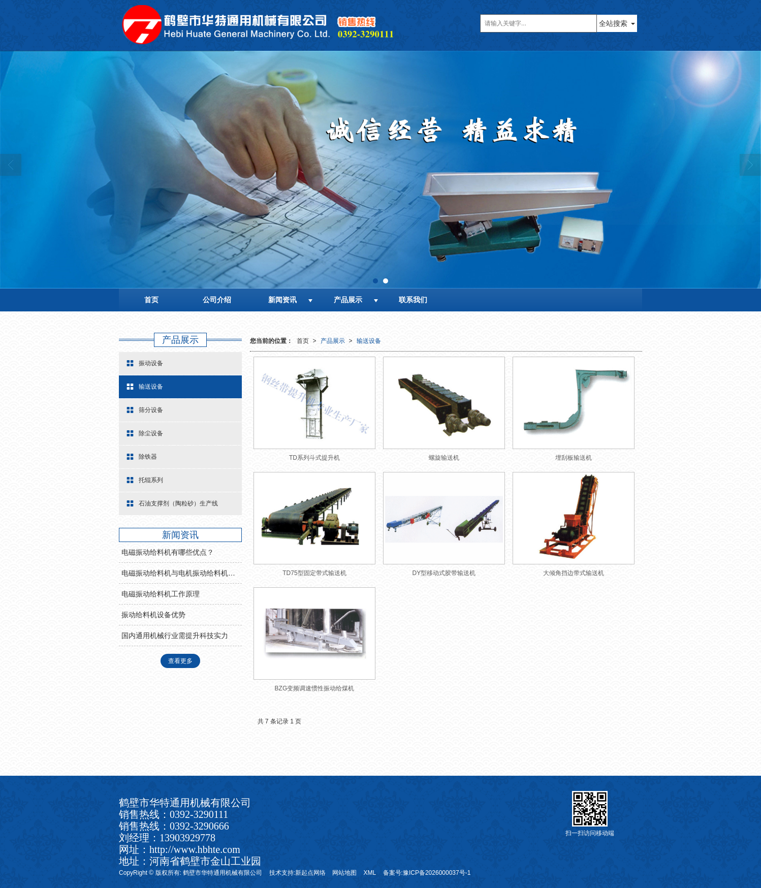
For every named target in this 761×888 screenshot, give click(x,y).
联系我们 (413, 300)
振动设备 (144, 363)
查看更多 (180, 660)
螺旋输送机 (444, 457)
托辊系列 (144, 480)
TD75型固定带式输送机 (314, 573)
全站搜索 (613, 23)
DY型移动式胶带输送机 (444, 573)
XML (370, 872)
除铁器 (141, 456)
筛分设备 (144, 410)
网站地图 (344, 872)
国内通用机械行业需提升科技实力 (174, 635)
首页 (151, 300)
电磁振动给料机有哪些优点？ (167, 552)
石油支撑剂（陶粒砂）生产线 (172, 503)
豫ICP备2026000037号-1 (436, 872)
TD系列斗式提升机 (314, 457)
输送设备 (369, 340)
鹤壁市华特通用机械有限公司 (222, 872)
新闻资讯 (282, 300)
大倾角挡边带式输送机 (573, 573)
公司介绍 (217, 300)
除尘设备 (144, 433)
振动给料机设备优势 (153, 615)
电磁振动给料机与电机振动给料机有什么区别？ (181, 573)
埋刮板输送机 (573, 457)
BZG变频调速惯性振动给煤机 (315, 688)
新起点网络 (310, 872)
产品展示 (348, 300)
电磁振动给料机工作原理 (160, 594)
